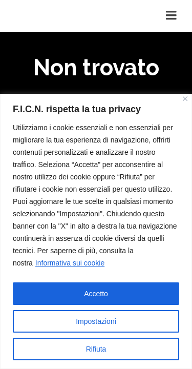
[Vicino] (185, 98)
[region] (96, 231)
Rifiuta (96, 349)
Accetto (96, 294)
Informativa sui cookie (69, 263)
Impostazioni (96, 321)
